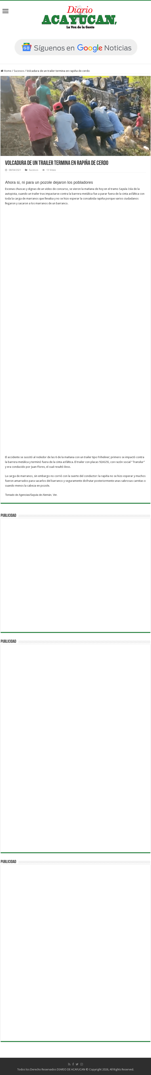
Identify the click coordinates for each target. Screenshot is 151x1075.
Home (6, 70)
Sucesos (19, 70)
